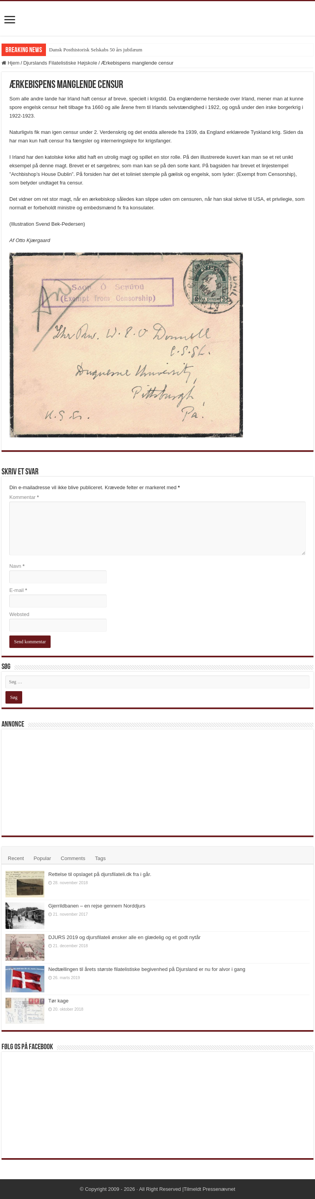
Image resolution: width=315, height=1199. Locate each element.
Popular (42, 858)
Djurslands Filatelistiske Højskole (60, 63)
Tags (100, 858)
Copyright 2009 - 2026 (110, 1189)
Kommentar (24, 497)
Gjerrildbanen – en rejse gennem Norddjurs (96, 906)
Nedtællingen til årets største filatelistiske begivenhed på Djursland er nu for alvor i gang (146, 969)
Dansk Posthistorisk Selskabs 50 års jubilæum (95, 50)
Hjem (10, 63)
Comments (73, 858)
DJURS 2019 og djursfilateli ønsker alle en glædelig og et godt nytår (124, 937)
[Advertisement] (63, 781)
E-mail (18, 590)
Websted (19, 614)
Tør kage (58, 1001)
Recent (16, 858)
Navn (17, 566)
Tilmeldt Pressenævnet (209, 1189)
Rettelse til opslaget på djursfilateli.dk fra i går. (99, 874)
